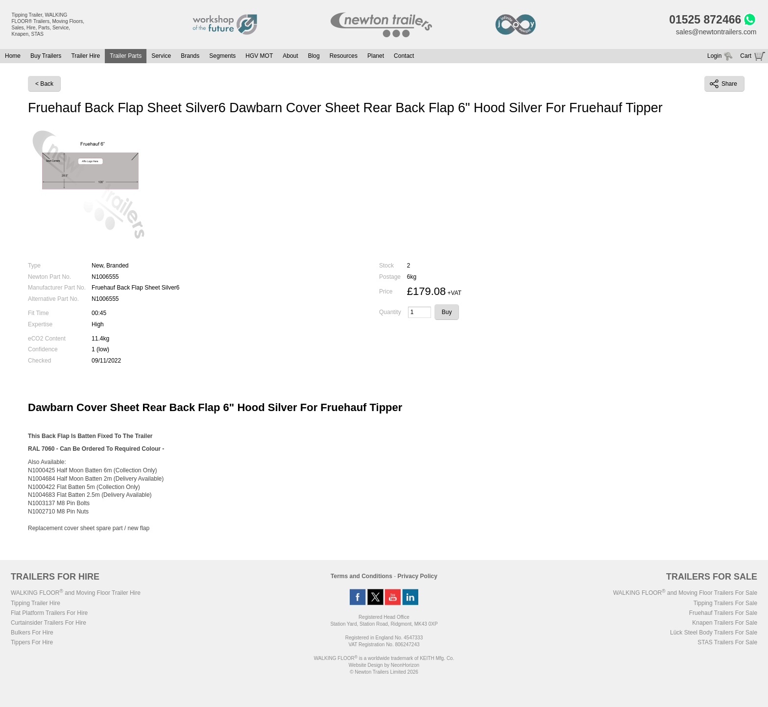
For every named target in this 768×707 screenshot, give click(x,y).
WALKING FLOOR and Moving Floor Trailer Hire (76, 592)
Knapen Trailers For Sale (724, 622)
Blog (314, 55)
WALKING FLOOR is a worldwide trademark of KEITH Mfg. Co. (384, 658)
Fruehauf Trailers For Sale (723, 612)
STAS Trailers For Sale (727, 642)
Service (161, 55)
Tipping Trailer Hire (35, 603)
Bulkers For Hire (32, 632)
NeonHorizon (405, 665)
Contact (404, 55)
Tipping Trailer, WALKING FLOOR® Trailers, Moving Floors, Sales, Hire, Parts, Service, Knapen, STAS (48, 24)
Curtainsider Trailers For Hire (48, 622)
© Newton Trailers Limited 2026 (384, 672)
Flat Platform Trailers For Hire (49, 612)
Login (714, 55)
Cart (745, 55)
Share (723, 83)
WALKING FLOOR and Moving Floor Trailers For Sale (685, 592)
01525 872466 (705, 19)
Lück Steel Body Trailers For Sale (713, 632)
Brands (190, 55)
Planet (375, 55)
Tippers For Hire (32, 642)
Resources (344, 55)
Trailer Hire (85, 55)
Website (366, 665)
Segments (222, 55)
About (290, 55)
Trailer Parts (126, 55)
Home (13, 55)
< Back (44, 83)
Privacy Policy (417, 576)
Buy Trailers (45, 55)
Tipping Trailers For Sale (725, 603)
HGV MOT (259, 55)
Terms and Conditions (361, 576)
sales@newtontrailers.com (716, 32)
